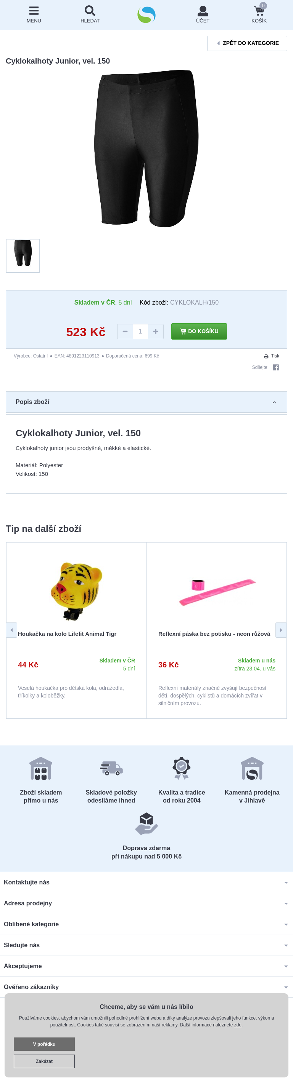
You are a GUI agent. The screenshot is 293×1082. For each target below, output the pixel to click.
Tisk (271, 356)
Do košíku (199, 331)
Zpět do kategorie (247, 43)
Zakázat (44, 1061)
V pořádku (44, 1044)
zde (237, 1025)
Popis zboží (146, 402)
